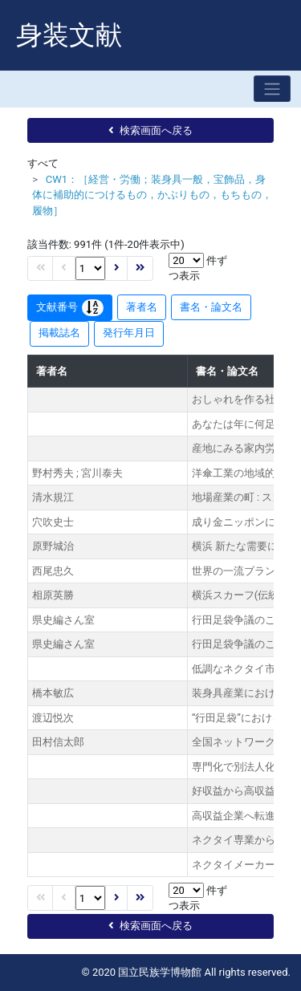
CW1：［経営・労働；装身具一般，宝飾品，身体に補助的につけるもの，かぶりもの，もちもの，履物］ (152, 195)
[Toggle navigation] (272, 88)
